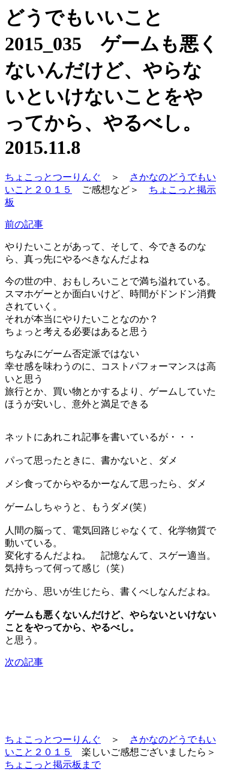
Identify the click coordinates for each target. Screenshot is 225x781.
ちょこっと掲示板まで (53, 764)
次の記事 (24, 662)
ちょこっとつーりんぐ (53, 177)
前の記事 (24, 224)
